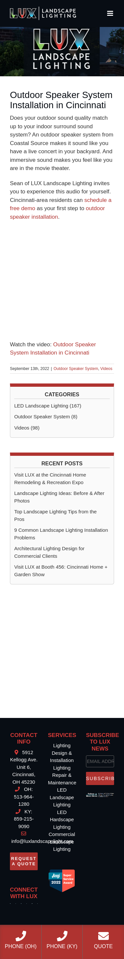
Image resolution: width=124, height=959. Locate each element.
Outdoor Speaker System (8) (45, 416)
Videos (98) (26, 427)
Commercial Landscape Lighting (62, 841)
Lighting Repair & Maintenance (62, 775)
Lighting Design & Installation (62, 753)
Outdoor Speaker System (76, 368)
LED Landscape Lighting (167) (47, 405)
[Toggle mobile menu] (110, 13)
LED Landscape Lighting (62, 797)
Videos (106, 368)
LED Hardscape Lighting (62, 819)
